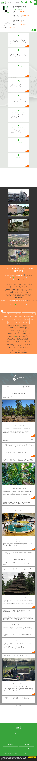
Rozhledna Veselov (13, 325)
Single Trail (33, 319)
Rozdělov (28, 291)
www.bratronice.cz (23, 24)
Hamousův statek (23, 325)
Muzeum (10, 322)
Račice (23, 291)
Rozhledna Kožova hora (22, 327)
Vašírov (29, 294)
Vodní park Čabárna (26, 344)
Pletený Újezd (12, 291)
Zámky (15, 316)
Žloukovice (20, 297)
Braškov (20, 284)
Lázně (13, 319)
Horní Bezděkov (23, 286)
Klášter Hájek (11, 338)
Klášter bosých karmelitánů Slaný (18, 352)
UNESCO (24, 311)
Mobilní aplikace (26, 749)
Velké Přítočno (17, 295)
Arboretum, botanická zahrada (28, 313)
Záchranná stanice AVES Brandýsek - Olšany (18, 347)
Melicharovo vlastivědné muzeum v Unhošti (18, 329)
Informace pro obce (10, 749)
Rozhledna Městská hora (22, 338)
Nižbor (29, 289)
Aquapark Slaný (24, 349)
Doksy (30, 284)
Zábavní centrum (17, 322)
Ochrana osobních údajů (10, 753)
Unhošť (25, 294)
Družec (16, 286)
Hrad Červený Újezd (11, 335)
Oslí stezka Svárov (13, 330)
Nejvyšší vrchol (20, 319)
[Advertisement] (18, 178)
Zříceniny (20, 316)
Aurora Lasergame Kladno (18, 332)
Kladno (21, 14)
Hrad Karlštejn (22, 350)
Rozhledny (5, 316)
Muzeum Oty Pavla (18, 346)
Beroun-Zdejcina (13, 284)
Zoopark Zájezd (14, 350)
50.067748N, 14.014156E (25, 15)
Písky (6, 291)
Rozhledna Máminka (11, 341)
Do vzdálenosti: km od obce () (13, 300)
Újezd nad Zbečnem (16, 294)
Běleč (6, 284)
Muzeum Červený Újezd (24, 335)
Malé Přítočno (23, 289)
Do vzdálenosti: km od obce (14, 275)
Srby (7, 292)
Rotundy (3, 319)
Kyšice (17, 288)
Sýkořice (28, 292)
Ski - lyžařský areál (32, 311)
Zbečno (24, 295)
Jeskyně (8, 319)
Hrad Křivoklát (26, 333)
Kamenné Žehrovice (10, 288)
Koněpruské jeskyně (13, 349)
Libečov (30, 288)
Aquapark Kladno (23, 330)
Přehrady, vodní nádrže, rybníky (14, 313)
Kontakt (27, 753)
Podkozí (19, 291)
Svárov (23, 292)
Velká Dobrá (9, 295)
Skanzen (4, 313)
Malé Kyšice (8, 289)
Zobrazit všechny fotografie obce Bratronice (18, 263)
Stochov (12, 292)
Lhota (25, 288)
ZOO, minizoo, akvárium (10, 311)
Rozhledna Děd (11, 336)
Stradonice (17, 292)
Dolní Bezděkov (13, 27)
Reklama (26, 744)
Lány (21, 288)
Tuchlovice (7, 294)
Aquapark (19, 311)
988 (21, 21)
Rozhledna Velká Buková (24, 341)
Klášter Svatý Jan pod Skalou (12, 344)
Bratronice (19, 6)
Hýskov (29, 286)
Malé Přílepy (15, 289)
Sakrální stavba (26, 322)
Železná (28, 295)
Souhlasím (32, 757)
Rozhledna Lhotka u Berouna (14, 333)
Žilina (15, 297)
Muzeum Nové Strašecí (13, 339)
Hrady (10, 316)
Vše (2, 311)
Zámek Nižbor (11, 327)
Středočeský (22, 11)
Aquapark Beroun (24, 339)
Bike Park (27, 319)
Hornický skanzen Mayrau (22, 336)
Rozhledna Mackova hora (18, 343)
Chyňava (25, 284)
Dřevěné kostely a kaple (29, 316)
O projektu (10, 744)
